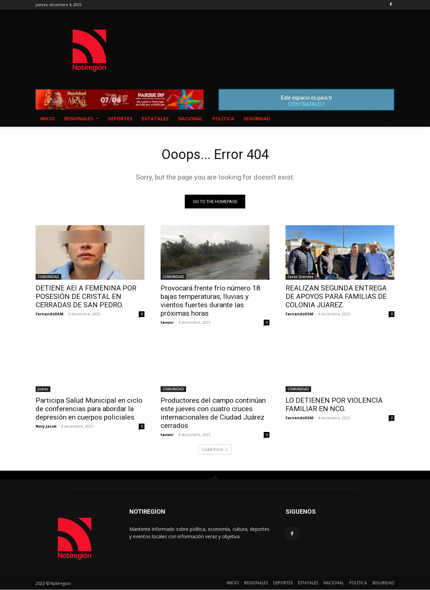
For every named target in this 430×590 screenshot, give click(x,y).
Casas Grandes (300, 277)
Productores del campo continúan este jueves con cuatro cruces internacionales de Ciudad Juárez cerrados (213, 413)
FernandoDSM (49, 314)
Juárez (43, 389)
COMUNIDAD (48, 277)
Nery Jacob (46, 426)
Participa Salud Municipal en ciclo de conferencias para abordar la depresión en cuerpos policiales (89, 409)
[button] (386, 119)
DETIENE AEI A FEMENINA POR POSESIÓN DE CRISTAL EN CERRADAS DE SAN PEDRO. (86, 296)
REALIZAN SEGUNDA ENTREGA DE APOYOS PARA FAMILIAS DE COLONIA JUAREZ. (336, 296)
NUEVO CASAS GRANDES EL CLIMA (268, 44)
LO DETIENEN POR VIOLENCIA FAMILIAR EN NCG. (334, 405)
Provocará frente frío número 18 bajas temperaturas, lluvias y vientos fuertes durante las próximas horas (210, 301)
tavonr (167, 322)
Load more (215, 450)
